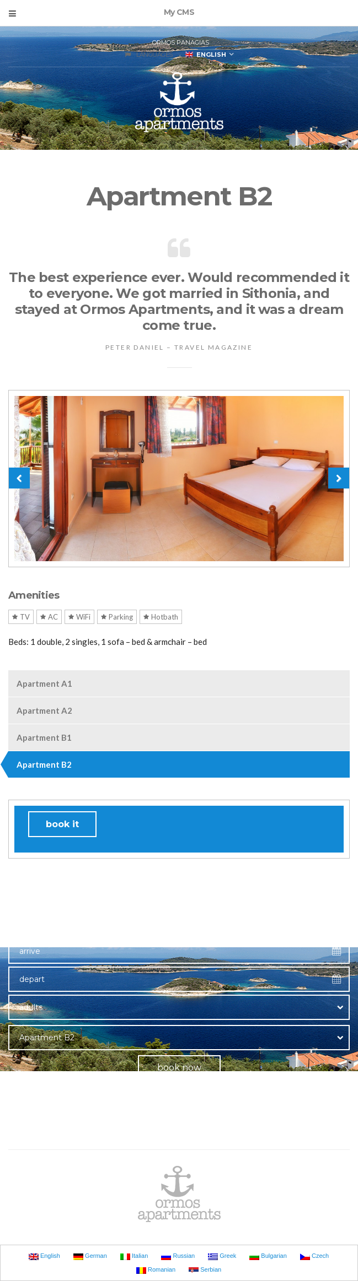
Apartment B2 (44, 764)
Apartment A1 (44, 683)
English (205, 54)
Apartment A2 (44, 710)
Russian (178, 1256)
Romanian (155, 1270)
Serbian (205, 1270)
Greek (222, 1256)
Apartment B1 (44, 737)
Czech (314, 1256)
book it (62, 824)
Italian (134, 1256)
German (90, 1256)
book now (179, 1067)
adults (30, 1007)
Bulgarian (268, 1256)
